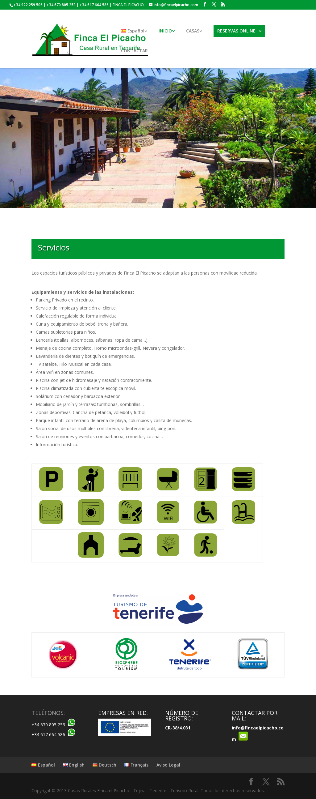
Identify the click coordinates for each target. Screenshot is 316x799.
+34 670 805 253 (48, 725)
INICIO (165, 31)
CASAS (192, 31)
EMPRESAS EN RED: (123, 712)
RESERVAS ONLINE (236, 31)
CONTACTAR (134, 51)
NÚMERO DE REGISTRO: (181, 715)
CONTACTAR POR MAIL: (254, 715)
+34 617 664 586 (48, 734)
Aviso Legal (168, 765)
